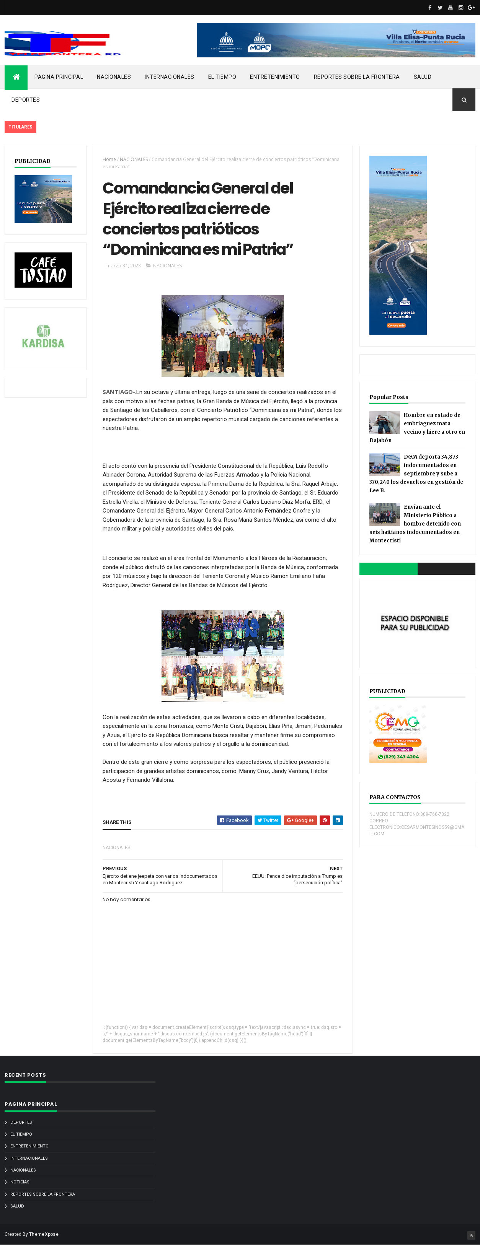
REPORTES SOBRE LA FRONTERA (357, 77)
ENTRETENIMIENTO (275, 77)
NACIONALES (114, 77)
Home (109, 159)
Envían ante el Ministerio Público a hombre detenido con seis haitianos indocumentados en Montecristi (415, 524)
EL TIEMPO (222, 77)
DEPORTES (25, 100)
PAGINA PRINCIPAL (58, 77)
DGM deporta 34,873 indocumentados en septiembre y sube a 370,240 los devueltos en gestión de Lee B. (416, 474)
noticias (19, 1182)
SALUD (423, 77)
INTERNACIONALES (169, 77)
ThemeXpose (44, 1234)
